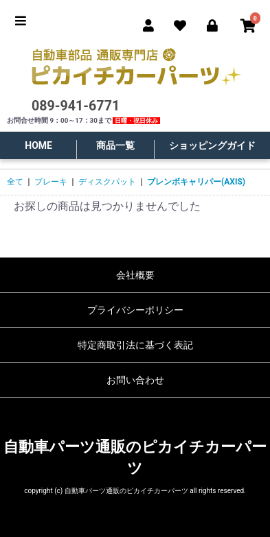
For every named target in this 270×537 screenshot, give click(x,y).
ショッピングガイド (212, 145)
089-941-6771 (76, 106)
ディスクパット (107, 182)
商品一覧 (115, 145)
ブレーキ (50, 182)
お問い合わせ (135, 379)
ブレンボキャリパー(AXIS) (196, 182)
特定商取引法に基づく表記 (135, 344)
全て (15, 182)
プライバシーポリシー (135, 310)
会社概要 (135, 275)
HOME (38, 145)
